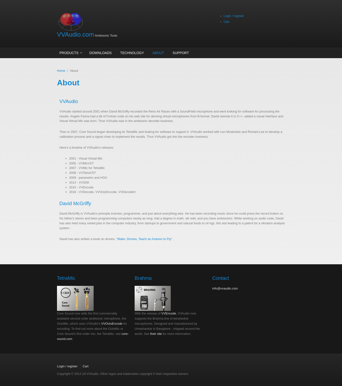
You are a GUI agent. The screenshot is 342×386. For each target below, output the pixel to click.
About (158, 53)
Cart (226, 22)
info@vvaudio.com (225, 288)
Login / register (233, 16)
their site (156, 334)
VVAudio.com (75, 34)
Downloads (101, 53)
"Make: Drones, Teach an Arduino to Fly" (144, 239)
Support (181, 53)
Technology (132, 53)
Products (69, 53)
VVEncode (168, 313)
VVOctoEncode (111, 323)
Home (61, 70)
